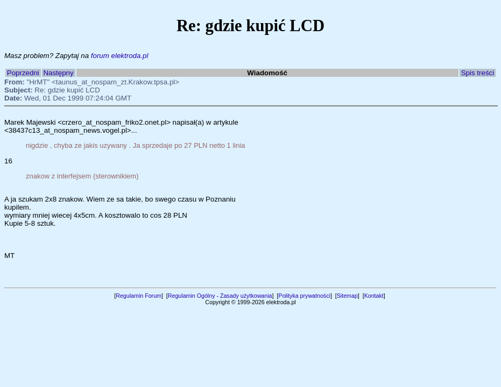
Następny (58, 73)
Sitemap (347, 295)
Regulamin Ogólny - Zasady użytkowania (220, 295)
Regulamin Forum (138, 295)
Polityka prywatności (304, 295)
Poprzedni (23, 73)
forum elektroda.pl (120, 56)
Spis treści (477, 73)
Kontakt (374, 295)
